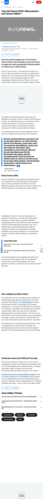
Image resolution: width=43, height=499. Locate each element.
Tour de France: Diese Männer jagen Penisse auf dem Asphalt (19, 251)
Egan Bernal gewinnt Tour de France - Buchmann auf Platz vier (18, 407)
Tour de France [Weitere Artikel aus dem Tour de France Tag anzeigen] (8, 419)
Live (38, 2)
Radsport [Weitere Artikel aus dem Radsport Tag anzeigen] (20, 415)
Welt (14, 7)
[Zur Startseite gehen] (6, 2)
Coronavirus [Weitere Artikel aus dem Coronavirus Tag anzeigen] (8, 415)
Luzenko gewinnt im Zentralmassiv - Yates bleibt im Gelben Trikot (19, 401)
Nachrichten (8, 7)
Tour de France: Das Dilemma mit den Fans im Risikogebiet (18, 396)
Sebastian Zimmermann (10, 46)
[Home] (2, 7)
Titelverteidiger (27, 302)
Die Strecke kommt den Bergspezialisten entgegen (18, 374)
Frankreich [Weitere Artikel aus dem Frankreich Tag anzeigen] (31, 415)
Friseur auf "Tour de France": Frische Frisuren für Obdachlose (18, 245)
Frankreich (20, 7)
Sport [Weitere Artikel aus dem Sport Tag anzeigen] (20, 419)
